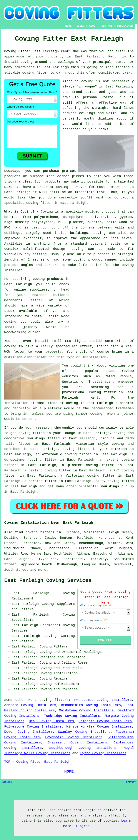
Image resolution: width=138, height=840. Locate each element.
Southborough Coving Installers (82, 748)
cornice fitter (43, 481)
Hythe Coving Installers (103, 753)
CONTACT (107, 25)
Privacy (131, 782)
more (42, 570)
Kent (32, 700)
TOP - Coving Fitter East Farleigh (37, 762)
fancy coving (107, 481)
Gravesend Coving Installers (77, 742)
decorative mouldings (24, 438)
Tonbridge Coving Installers (72, 716)
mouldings (110, 486)
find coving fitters (34, 532)
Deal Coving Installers (51, 721)
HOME (68, 25)
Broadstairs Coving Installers (91, 705)
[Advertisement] (103, 302)
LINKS (80, 25)
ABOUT (93, 25)
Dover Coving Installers (28, 732)
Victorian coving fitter (90, 476)
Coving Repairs (54, 678)
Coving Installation (59, 673)
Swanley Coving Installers (84, 732)
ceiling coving (43, 470)
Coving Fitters (54, 646)
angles (24, 181)
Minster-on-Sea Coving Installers (99, 726)
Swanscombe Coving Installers (103, 700)
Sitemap (7, 782)
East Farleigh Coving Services (47, 580)
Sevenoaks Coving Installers (73, 737)
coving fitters (54, 700)
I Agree (83, 826)
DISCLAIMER (125, 25)
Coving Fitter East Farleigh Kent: (37, 51)
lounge (69, 433)
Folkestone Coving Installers (33, 726)
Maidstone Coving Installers (86, 710)
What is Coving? (19, 211)
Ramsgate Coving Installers (105, 721)
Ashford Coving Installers (30, 705)
